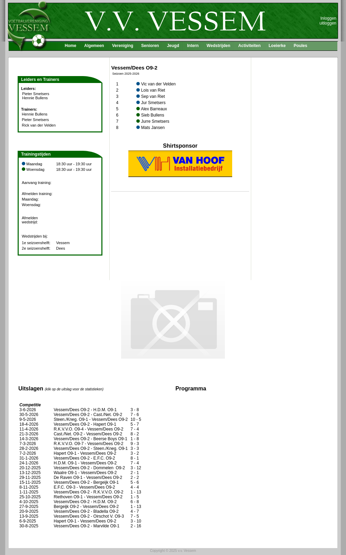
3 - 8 (134, 409)
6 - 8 (134, 501)
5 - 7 (134, 424)
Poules (300, 45)
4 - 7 (134, 511)
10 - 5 (135, 419)
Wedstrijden (218, 45)
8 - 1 (134, 458)
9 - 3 (134, 443)
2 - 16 (135, 526)
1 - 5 (134, 496)
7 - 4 (134, 429)
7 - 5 (134, 516)
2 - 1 (134, 472)
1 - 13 (135, 492)
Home (70, 45)
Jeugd (173, 45)
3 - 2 (134, 453)
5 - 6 (134, 482)
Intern (193, 45)
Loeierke (276, 45)
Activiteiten (249, 45)
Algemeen (94, 45)
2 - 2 (134, 477)
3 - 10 (135, 521)
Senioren (150, 45)
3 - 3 (134, 448)
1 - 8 (134, 438)
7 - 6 (134, 414)
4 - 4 (134, 487)
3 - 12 (135, 467)
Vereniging (122, 45)
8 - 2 (134, 434)
